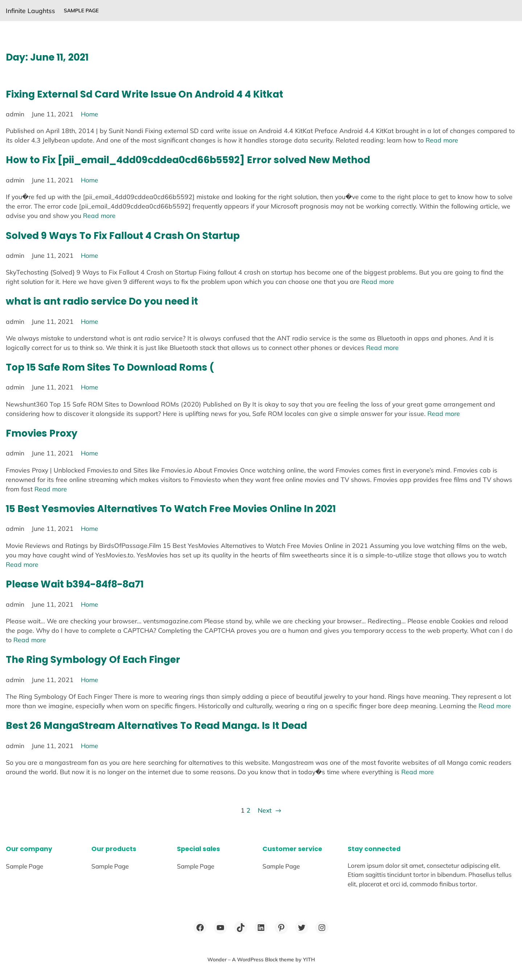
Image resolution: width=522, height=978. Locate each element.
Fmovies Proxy (42, 433)
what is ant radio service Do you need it (102, 301)
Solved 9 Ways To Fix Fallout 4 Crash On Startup (123, 235)
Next (269, 810)
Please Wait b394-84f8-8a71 (75, 584)
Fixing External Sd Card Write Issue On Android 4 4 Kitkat (144, 94)
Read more (442, 140)
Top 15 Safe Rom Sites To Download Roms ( (110, 367)
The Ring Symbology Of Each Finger (93, 659)
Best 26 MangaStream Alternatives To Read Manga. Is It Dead (156, 725)
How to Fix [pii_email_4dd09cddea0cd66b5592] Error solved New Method (188, 159)
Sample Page (81, 10)
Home (89, 114)
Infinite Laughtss (30, 11)
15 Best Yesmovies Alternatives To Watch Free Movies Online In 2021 (171, 508)
